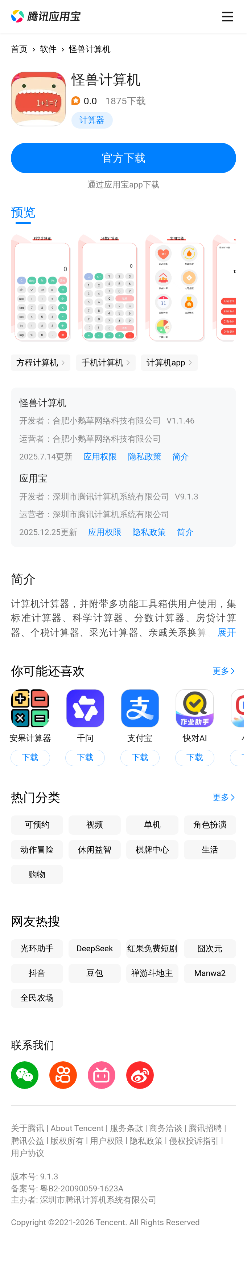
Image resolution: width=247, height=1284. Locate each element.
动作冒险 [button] (37, 850)
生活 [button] (210, 850)
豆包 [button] (94, 973)
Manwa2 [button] (210, 973)
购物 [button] (37, 874)
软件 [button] (48, 49)
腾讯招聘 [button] (205, 1128)
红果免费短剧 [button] (152, 948)
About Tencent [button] (76, 1128)
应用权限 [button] (100, 457)
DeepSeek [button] (95, 948)
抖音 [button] (37, 973)
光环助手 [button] (37, 948)
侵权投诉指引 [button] (194, 1141)
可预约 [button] (37, 825)
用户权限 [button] (106, 1141)
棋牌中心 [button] (152, 850)
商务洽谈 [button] (165, 1128)
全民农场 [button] (37, 998)
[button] (46, 16)
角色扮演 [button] (210, 825)
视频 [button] (94, 825)
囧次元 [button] (209, 948)
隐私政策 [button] (144, 457)
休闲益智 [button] (94, 850)
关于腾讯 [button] (27, 1128)
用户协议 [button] (27, 1153)
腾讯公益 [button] (27, 1141)
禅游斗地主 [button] (152, 973)
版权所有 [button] (67, 1141)
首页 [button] (19, 49)
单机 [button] (152, 825)
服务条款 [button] (126, 1128)
